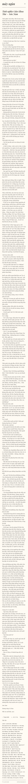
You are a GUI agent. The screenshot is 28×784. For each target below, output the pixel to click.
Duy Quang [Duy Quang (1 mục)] (15, 729)
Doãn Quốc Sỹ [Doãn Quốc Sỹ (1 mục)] (20, 727)
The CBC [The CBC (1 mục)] (18, 760)
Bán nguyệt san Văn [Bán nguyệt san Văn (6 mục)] (6, 725)
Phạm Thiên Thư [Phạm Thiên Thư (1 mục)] (5, 758)
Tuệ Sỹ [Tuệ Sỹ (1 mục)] (18, 768)
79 (17, 717)
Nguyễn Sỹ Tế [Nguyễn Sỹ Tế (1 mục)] (21, 745)
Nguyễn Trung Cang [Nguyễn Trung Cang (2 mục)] (16, 748)
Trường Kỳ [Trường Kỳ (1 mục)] (4, 764)
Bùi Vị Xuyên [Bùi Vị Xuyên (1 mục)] (5, 727)
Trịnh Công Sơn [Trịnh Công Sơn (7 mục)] (20, 766)
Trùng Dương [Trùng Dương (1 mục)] (18, 762)
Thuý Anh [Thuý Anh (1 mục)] (23, 760)
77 (14, 717)
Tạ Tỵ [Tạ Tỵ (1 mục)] (9, 772)
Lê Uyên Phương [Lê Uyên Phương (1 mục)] (18, 739)
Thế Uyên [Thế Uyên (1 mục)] (12, 762)
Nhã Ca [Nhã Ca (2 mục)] (15, 754)
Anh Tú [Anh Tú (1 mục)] (3, 723)
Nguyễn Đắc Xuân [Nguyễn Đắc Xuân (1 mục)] (6, 752)
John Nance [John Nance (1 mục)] (19, 735)
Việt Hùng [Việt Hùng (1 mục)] (9, 773)
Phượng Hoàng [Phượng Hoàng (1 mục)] (5, 756)
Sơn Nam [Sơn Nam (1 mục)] (23, 758)
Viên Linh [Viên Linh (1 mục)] (4, 773)
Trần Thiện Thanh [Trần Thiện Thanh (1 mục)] (6, 766)
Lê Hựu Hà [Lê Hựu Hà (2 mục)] (11, 739)
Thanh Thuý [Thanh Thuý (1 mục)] (4, 760)
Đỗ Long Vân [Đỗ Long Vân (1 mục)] (16, 777)
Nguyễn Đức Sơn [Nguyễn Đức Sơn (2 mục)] (14, 752)
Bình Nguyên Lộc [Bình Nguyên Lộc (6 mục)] (15, 725)
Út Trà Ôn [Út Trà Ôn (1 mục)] (4, 777)
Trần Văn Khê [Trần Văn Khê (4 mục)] (14, 766)
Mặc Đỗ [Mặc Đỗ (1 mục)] (9, 743)
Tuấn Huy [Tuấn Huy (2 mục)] (9, 768)
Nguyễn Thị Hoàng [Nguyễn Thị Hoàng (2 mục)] (15, 746)
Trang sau (23, 717)
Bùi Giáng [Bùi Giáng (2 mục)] (21, 725)
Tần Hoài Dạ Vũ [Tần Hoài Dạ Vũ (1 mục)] (18, 772)
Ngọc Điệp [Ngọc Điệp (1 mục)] (4, 754)
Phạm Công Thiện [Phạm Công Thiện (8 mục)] (13, 756)
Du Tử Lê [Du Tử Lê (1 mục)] (4, 729)
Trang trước (5, 717)
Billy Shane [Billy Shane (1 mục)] (14, 723)
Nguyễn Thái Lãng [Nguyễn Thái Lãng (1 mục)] (6, 746)
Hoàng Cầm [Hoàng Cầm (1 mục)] (17, 731)
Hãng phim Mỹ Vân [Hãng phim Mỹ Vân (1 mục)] (12, 735)
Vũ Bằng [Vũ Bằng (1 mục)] (18, 773)
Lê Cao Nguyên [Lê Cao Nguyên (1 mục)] (5, 739)
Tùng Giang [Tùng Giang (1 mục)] (4, 772)
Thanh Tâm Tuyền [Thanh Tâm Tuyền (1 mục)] (12, 760)
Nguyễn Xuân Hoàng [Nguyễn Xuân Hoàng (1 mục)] (15, 750)
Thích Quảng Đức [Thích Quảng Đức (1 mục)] (6, 762)
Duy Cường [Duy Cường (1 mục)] (9, 729)
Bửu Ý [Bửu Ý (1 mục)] (10, 727)
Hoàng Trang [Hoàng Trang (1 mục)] (19, 733)
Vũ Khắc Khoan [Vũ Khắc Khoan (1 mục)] (14, 775)
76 (13, 717)
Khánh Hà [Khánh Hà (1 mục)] (19, 737)
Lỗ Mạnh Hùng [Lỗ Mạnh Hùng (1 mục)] (12, 741)
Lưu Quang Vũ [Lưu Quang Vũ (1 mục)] (5, 741)
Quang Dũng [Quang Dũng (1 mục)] (13, 758)
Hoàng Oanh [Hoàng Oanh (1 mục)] (13, 733)
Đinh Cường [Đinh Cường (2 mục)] (9, 777)
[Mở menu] (25, 4)
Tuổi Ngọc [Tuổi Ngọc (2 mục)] (4, 770)
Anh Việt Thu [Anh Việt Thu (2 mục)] (9, 723)
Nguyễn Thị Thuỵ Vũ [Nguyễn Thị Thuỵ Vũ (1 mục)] (6, 748)
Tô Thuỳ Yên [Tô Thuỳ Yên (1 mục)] (17, 770)
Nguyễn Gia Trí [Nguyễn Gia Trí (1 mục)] (5, 745)
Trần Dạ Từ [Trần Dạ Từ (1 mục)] (17, 764)
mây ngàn (8, 4)
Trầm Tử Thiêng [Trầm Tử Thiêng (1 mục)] (10, 764)
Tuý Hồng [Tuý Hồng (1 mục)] (4, 768)
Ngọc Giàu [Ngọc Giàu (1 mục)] (20, 752)
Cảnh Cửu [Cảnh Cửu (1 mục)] (14, 727)
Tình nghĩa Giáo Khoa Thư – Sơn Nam (13, 12)
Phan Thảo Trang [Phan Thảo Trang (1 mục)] (21, 754)
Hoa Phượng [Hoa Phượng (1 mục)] (11, 731)
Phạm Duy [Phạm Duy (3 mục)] (20, 756)
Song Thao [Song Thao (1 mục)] (18, 758)
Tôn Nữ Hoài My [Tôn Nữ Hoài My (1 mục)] (10, 770)
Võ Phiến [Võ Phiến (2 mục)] (14, 773)
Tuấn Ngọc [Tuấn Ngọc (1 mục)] (14, 768)
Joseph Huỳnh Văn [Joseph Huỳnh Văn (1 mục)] (6, 737)
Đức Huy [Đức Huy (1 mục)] (21, 777)
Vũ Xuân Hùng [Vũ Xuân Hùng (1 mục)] (21, 775)
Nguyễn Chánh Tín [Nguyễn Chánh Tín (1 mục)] (15, 743)
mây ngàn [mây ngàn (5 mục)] (4, 743)
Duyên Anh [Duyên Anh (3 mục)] (20, 729)
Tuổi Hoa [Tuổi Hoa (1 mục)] (23, 768)
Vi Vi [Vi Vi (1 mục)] (24, 772)
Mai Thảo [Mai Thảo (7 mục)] (18, 741)
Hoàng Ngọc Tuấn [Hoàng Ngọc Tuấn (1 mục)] (6, 733)
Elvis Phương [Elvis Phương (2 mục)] (5, 731)
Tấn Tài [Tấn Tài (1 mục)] (12, 772)
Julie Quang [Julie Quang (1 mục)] (13, 737)
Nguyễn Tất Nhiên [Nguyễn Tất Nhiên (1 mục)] (6, 750)
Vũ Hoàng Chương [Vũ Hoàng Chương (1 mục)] (6, 775)
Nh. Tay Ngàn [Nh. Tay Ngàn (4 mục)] (10, 754)
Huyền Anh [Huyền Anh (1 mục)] (4, 735)
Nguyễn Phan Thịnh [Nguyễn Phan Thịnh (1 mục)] (13, 745)
